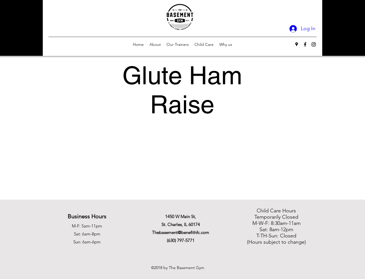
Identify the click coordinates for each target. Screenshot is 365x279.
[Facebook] (305, 44)
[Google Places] (296, 44)
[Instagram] (314, 44)
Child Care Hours (276, 211)
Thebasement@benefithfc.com (180, 232)
